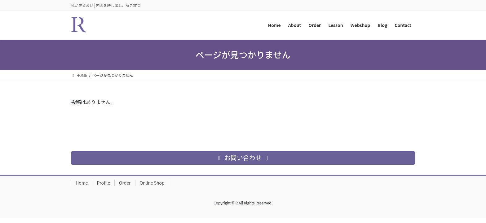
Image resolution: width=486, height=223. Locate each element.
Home (82, 183)
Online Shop (152, 183)
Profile (103, 183)
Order (125, 183)
